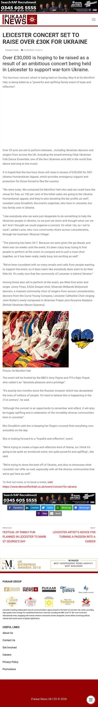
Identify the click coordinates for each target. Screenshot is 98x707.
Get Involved (10, 647)
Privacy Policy (10, 662)
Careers (7, 654)
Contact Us (9, 640)
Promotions (9, 669)
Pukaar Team (10, 50)
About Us (8, 633)
